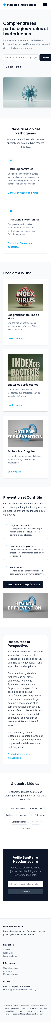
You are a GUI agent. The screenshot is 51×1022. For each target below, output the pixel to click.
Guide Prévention (11, 968)
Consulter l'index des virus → (24, 192)
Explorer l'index (14, 66)
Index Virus (8, 953)
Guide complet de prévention (23, 584)
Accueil (6, 950)
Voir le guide (15, 471)
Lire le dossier (16, 338)
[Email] (25, 884)
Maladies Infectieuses (19, 4)
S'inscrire (25, 892)
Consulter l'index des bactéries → (20, 245)
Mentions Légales (11, 974)
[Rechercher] (20, 57)
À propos (7, 971)
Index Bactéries (10, 956)
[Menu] (45, 4)
